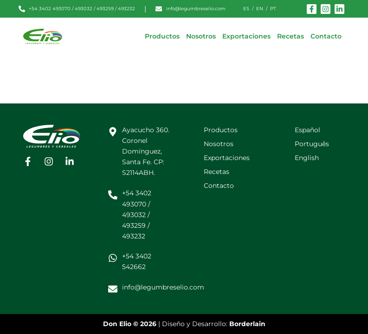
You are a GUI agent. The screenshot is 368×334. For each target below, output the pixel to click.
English (307, 158)
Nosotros (201, 36)
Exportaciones (246, 36)
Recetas (290, 36)
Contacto (326, 36)
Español (307, 130)
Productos (162, 36)
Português (312, 144)
